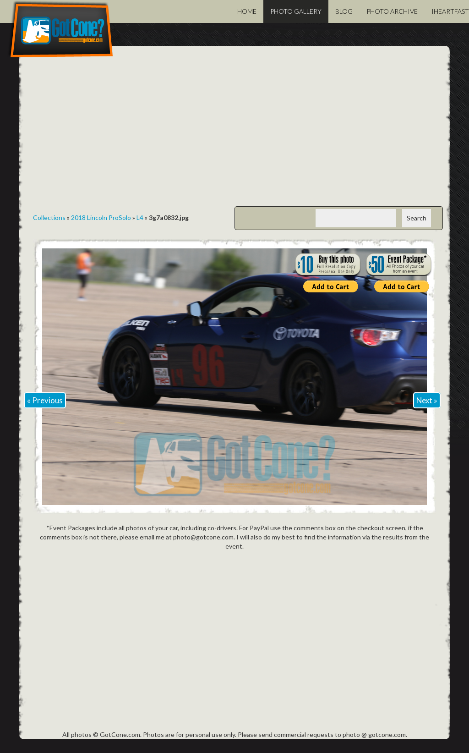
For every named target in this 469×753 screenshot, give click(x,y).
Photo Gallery (296, 11)
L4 (139, 217)
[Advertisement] (234, 133)
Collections (49, 217)
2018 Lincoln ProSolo (101, 217)
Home (246, 11)
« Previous (45, 400)
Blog (344, 11)
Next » (426, 400)
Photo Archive (392, 11)
